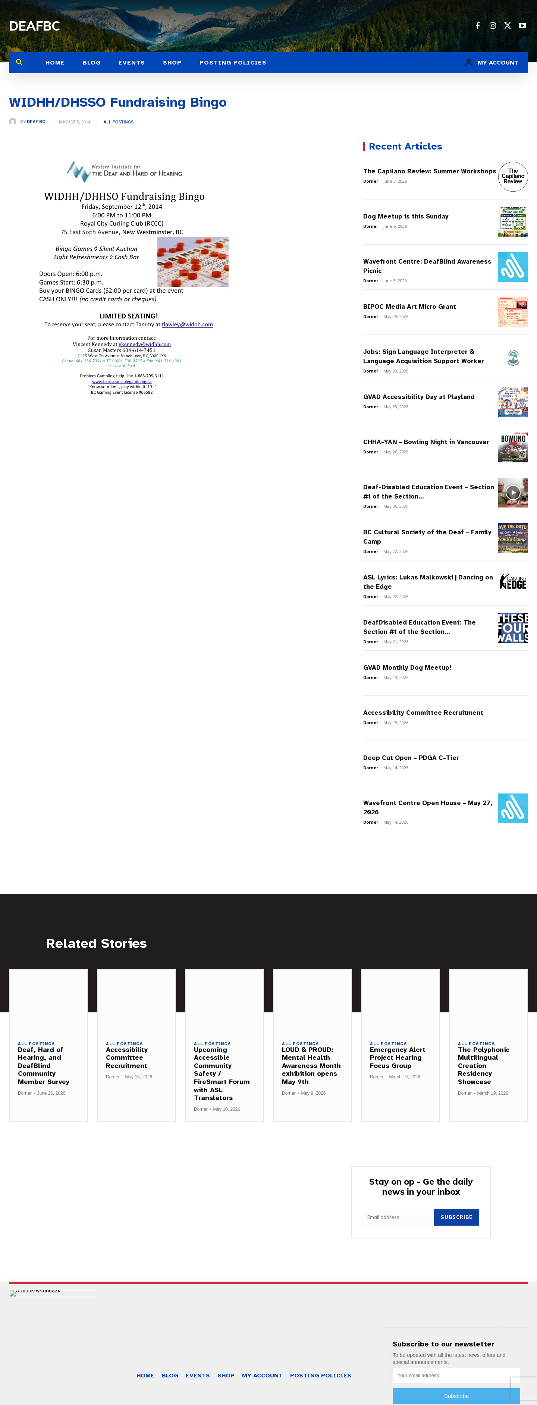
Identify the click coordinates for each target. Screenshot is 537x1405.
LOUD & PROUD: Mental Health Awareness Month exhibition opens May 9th (311, 1066)
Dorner (370, 181)
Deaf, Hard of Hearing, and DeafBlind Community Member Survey (43, 1066)
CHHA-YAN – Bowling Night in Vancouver (426, 442)
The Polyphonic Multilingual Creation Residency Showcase (483, 1066)
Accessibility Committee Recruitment (423, 713)
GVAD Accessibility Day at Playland (419, 397)
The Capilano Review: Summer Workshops (429, 171)
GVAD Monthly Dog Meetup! (407, 668)
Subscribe (456, 1217)
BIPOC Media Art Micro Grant (409, 307)
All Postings (118, 122)
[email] (398, 1217)
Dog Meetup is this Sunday (406, 216)
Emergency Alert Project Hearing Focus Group (397, 1058)
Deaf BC (36, 122)
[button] (19, 62)
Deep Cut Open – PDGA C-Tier (411, 758)
